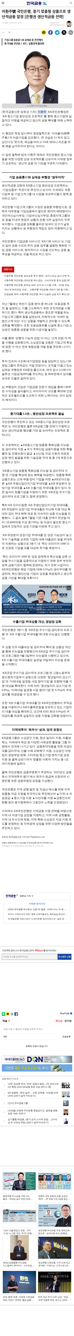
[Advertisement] (37, 869)
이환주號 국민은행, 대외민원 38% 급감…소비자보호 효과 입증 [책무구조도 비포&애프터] (38, 280)
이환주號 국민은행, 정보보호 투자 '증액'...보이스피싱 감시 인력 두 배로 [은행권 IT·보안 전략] (38, 276)
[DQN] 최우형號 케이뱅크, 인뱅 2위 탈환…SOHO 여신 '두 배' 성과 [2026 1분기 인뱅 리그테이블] (38, 909)
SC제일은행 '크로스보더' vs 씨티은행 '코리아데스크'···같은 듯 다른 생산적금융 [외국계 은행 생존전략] (38, 919)
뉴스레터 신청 (64, 957)
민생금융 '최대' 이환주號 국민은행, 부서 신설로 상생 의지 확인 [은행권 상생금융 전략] (38, 294)
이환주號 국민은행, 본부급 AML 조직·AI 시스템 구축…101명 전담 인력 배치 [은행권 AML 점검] (38, 285)
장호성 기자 (26, 896)
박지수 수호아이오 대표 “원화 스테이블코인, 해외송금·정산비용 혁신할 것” (38, 914)
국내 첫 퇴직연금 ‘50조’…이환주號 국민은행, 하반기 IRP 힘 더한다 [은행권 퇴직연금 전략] (38, 289)
